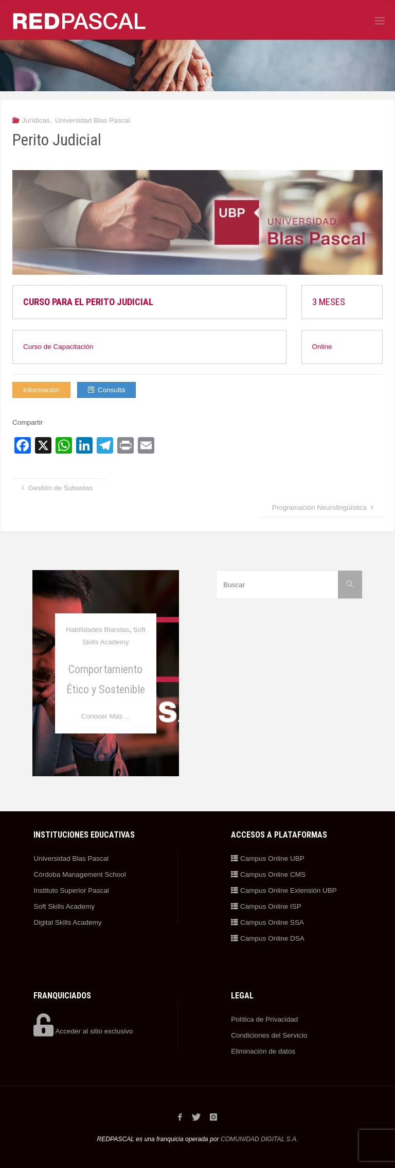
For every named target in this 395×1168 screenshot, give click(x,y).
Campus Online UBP (267, 858)
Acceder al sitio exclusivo (83, 1031)
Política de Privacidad (264, 1019)
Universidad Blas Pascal (92, 120)
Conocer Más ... (105, 716)
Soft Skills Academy (64, 906)
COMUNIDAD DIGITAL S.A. (259, 1138)
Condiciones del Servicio (269, 1035)
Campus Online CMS (268, 874)
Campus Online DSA (267, 938)
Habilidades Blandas (97, 629)
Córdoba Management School (79, 874)
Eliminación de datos (263, 1051)
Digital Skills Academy (67, 922)
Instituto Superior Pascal (71, 890)
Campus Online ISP (266, 906)
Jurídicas (36, 120)
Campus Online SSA (267, 922)
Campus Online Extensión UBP (283, 890)
